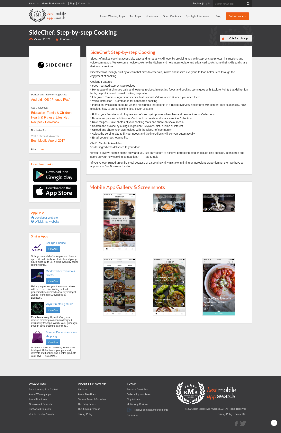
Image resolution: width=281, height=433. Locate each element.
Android (36, 99)
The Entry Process (87, 404)
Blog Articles (133, 399)
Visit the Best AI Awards (41, 414)
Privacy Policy (85, 414)
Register (197, 3)
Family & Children (59, 112)
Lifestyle (61, 117)
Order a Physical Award (139, 394)
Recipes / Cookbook (45, 122)
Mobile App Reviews (137, 404)
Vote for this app (238, 38)
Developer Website (44, 217)
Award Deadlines (87, 394)
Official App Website (45, 221)
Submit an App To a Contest (43, 389)
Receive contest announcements (147, 410)
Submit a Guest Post (137, 389)
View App (53, 248)
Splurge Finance (56, 243)
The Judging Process (89, 409)
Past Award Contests (40, 409)
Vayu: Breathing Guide (59, 304)
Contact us (132, 415)
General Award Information (92, 399)
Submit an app (237, 16)
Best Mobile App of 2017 (48, 140)
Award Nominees (38, 399)
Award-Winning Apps (40, 394)
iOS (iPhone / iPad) (57, 99)
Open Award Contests (40, 404)
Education (38, 112)
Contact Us (240, 414)
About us (82, 389)
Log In (207, 3)
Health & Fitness (42, 117)
